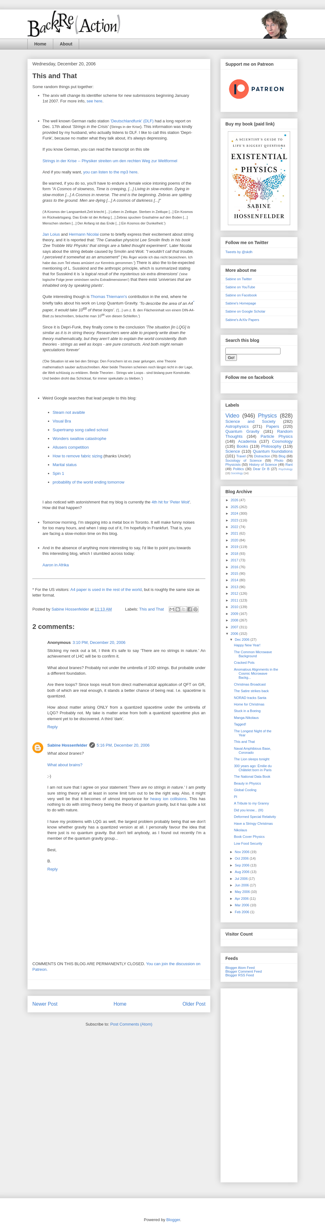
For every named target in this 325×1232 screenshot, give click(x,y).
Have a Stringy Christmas (253, 823)
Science (232, 451)
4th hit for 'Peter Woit (170, 502)
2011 (235, 600)
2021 (235, 533)
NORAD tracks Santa (250, 698)
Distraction (262, 456)
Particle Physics (277, 436)
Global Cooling (245, 790)
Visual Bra (62, 421)
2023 (235, 520)
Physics (267, 416)
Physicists (233, 464)
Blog (282, 456)
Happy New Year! (247, 645)
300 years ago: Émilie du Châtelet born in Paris (252, 768)
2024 (235, 513)
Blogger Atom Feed (240, 968)
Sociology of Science (243, 460)
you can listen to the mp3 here (110, 172)
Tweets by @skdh (238, 252)
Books (242, 446)
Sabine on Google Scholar (245, 311)
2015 (235, 573)
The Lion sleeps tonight (251, 759)
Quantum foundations (273, 451)
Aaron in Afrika (56, 565)
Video (232, 416)
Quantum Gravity (242, 431)
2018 (235, 553)
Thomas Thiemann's (109, 296)
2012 (235, 593)
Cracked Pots (244, 662)
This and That (151, 609)
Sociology (237, 473)
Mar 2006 (242, 905)
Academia (247, 441)
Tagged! (240, 724)
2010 (235, 607)
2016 (235, 567)
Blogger (173, 1219)
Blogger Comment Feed (243, 971)
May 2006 (243, 892)
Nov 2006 (242, 852)
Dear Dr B (261, 469)
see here (94, 101)
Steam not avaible (69, 412)
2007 (235, 627)
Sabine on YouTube (240, 287)
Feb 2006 (242, 912)
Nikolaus (240, 830)
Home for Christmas (249, 704)
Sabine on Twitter (238, 279)
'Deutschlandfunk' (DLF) (133, 121)
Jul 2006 (242, 878)
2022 (235, 527)
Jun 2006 (242, 885)
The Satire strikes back (251, 691)
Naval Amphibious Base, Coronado (252, 750)
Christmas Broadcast (250, 684)
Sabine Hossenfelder (67, 745)
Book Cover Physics (249, 836)
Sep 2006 (242, 865)
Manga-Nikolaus (246, 718)
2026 (235, 500)
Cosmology (282, 441)
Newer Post (45, 1004)
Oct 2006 (242, 858)
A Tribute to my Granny (251, 803)
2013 (235, 587)
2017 (235, 560)
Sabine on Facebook (241, 295)
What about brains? (64, 764)
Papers (272, 426)
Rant (289, 464)
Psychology (286, 469)
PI (235, 797)
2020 (235, 540)
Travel (241, 456)
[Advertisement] (259, 1084)
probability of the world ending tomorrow (89, 482)
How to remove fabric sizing (77, 456)
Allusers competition (71, 447)
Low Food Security (248, 843)
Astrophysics (237, 426)
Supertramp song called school (80, 429)
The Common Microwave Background (253, 654)
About (66, 43)
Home (40, 43)
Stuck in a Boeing (247, 711)
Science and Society (250, 421)
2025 (235, 507)
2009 (235, 614)
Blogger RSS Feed (239, 975)
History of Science (263, 464)
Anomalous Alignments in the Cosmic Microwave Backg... (256, 673)
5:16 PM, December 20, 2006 (123, 745)
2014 (235, 580)
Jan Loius (52, 234)
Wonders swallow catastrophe (79, 438)
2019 (235, 547)
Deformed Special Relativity (255, 817)
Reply (52, 727)
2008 (235, 620)
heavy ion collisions (168, 798)
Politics (238, 469)
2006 (235, 633)
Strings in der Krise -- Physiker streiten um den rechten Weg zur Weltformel (110, 160)
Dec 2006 (242, 639)
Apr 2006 (242, 898)
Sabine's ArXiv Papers (242, 320)
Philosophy (271, 446)
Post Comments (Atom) (131, 1024)
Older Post (193, 1004)
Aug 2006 (242, 872)
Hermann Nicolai (84, 234)
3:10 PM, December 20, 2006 (99, 642)
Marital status (65, 464)
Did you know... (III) (248, 810)
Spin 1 (58, 473)
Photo (278, 460)
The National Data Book (252, 776)
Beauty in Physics (247, 783)
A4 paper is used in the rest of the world (106, 589)
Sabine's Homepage (240, 303)
